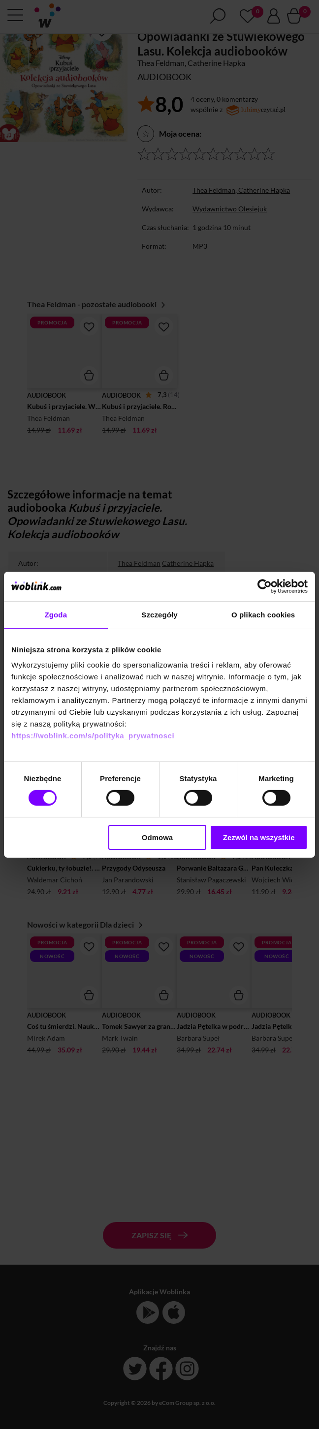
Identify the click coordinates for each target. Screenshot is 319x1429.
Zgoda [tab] (56, 614)
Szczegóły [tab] (159, 614)
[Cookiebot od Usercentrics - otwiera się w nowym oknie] (265, 586)
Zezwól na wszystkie (259, 837)
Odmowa (157, 837)
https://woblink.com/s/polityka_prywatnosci (92, 735)
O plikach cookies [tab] (263, 614)
